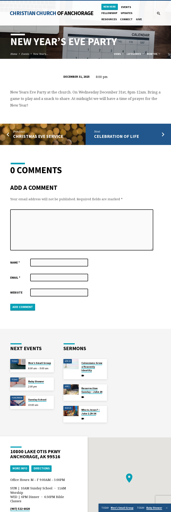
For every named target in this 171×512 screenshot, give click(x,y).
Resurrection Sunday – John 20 (91, 390)
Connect (126, 19)
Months (154, 54)
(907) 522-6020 (20, 509)
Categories (135, 54)
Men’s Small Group (39, 363)
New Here (109, 6)
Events (126, 7)
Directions (42, 468)
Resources (109, 19)
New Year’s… (40, 54)
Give (139, 19)
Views (119, 54)
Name (15, 262)
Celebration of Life (116, 136)
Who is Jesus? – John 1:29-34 (90, 411)
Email (15, 278)
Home (13, 54)
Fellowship (109, 13)
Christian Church (51, 13)
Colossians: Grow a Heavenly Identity (91, 366)
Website (16, 292)
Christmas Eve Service (38, 136)
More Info (19, 468)
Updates (126, 13)
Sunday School (37, 399)
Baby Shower (36, 381)
